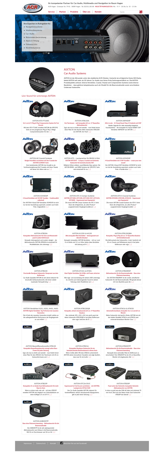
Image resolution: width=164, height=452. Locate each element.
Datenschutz (41, 443)
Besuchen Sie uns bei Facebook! (75, 443)
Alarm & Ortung (32, 41)
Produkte (74, 12)
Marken (62, 12)
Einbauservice (31, 44)
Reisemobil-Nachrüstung (36, 37)
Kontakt (98, 12)
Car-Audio (30, 34)
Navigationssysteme (34, 27)
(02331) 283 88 (89, 6)
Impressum (28, 443)
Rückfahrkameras (33, 48)
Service (51, 12)
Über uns (86, 12)
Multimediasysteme (34, 30)
